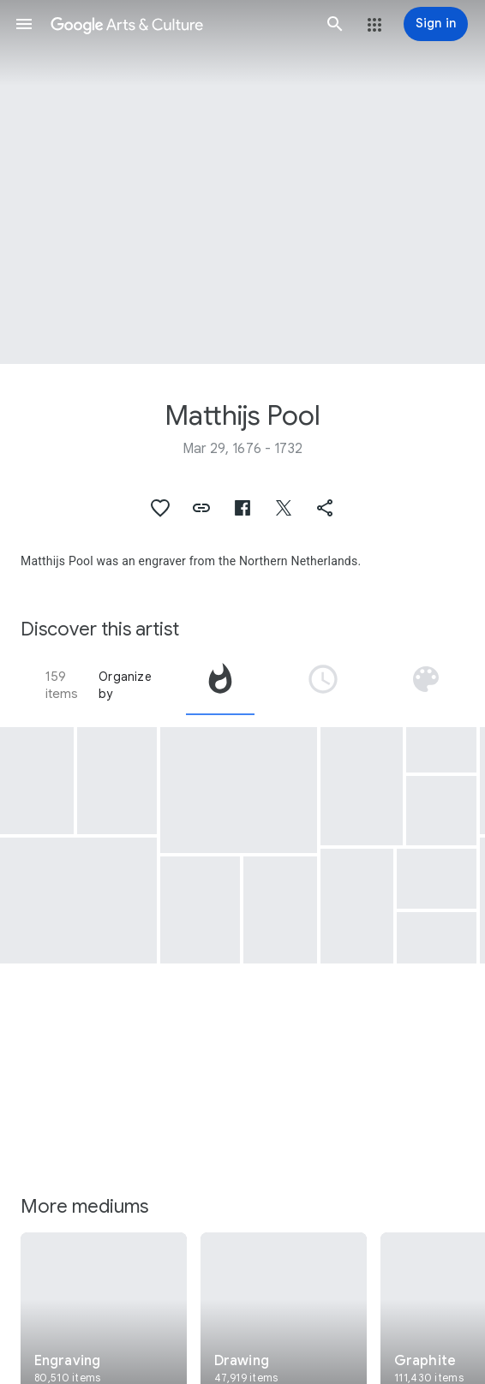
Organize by (125, 685)
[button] (24, 24)
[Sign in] (436, 24)
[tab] (220, 685)
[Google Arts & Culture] (179, 24)
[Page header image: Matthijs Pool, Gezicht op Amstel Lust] (242, 182)
